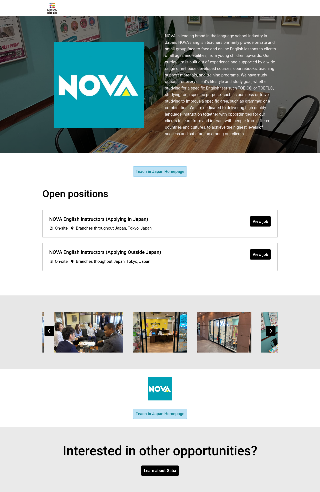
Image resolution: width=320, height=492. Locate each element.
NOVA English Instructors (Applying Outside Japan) (105, 252)
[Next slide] (271, 331)
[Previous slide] (49, 331)
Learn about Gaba (160, 470)
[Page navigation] (273, 8)
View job (260, 221)
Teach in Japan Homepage (160, 171)
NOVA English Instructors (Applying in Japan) (98, 219)
